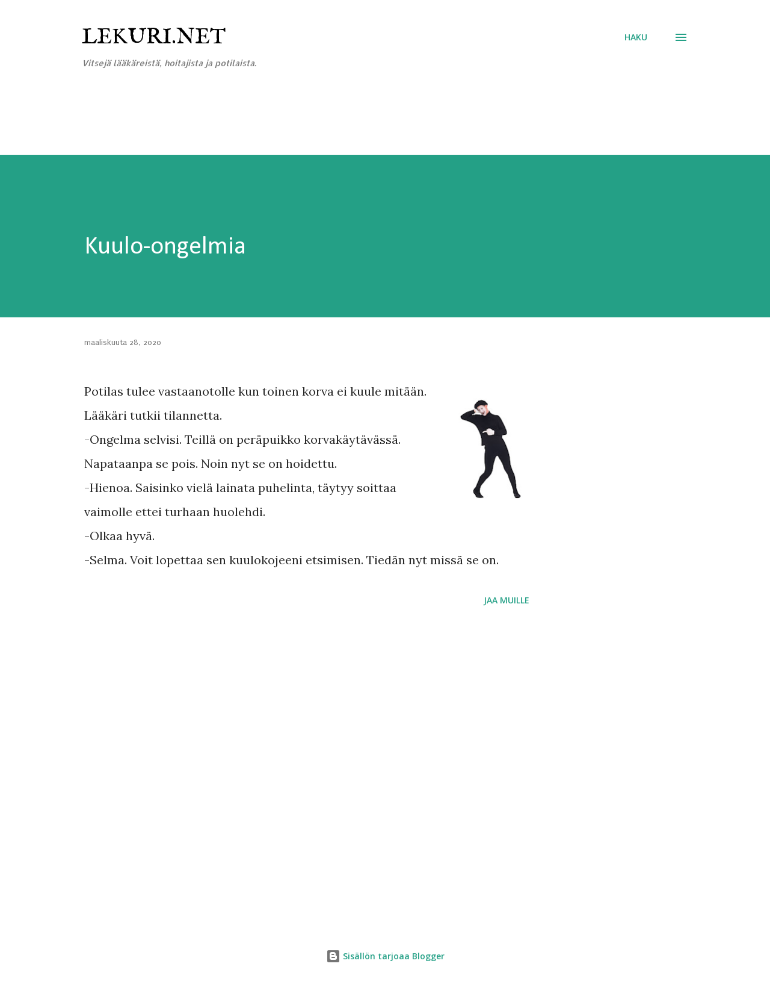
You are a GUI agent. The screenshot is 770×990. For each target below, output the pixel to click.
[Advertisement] (219, 125)
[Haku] (635, 37)
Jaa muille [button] (506, 600)
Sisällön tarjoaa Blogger (385, 956)
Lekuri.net (154, 37)
